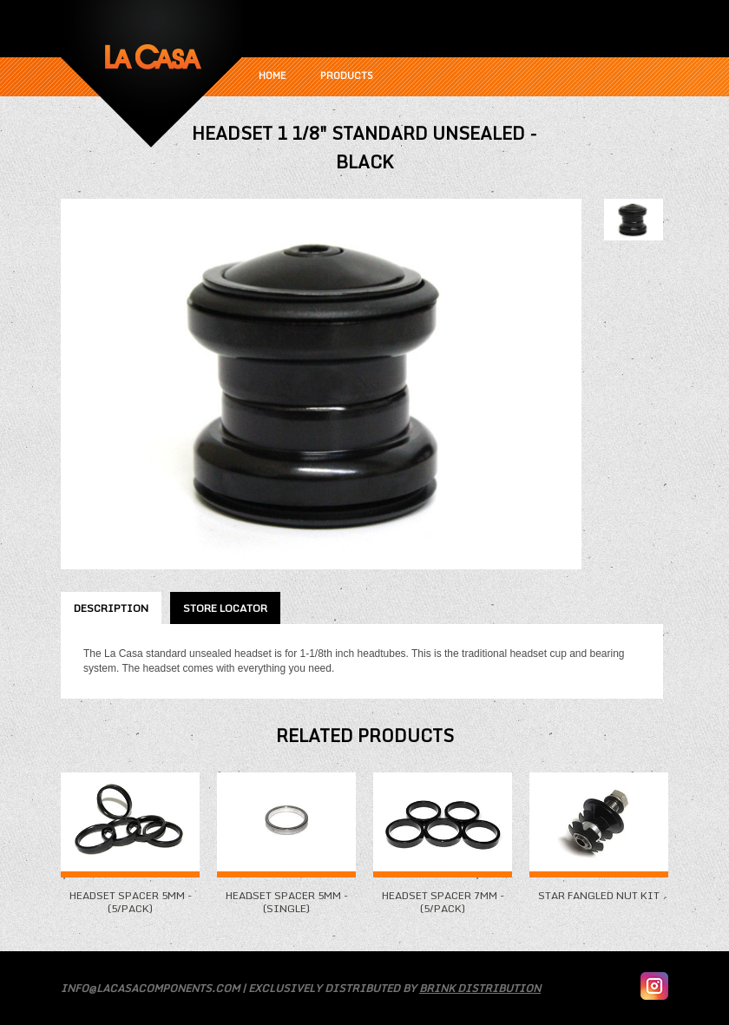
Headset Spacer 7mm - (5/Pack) (442, 895)
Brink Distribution (480, 988)
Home (272, 75)
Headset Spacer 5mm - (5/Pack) (130, 895)
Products (346, 75)
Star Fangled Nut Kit (598, 888)
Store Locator (225, 608)
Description (111, 608)
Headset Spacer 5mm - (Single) (286, 895)
